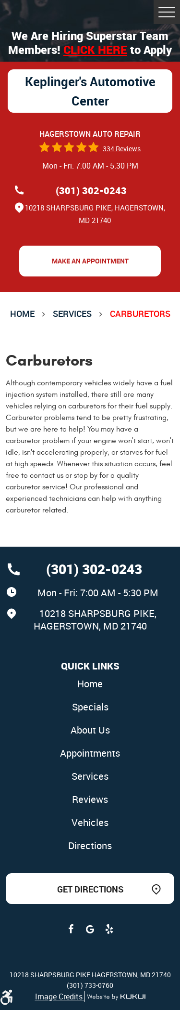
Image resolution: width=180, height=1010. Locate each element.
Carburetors (140, 313)
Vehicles (90, 822)
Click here (95, 49)
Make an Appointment (90, 260)
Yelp (109, 929)
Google (90, 929)
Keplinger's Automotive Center (90, 91)
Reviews (90, 799)
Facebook (71, 929)
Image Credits (59, 996)
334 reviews (122, 148)
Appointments (90, 753)
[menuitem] (90, 684)
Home (22, 313)
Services (72, 313)
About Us (90, 729)
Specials (90, 706)
